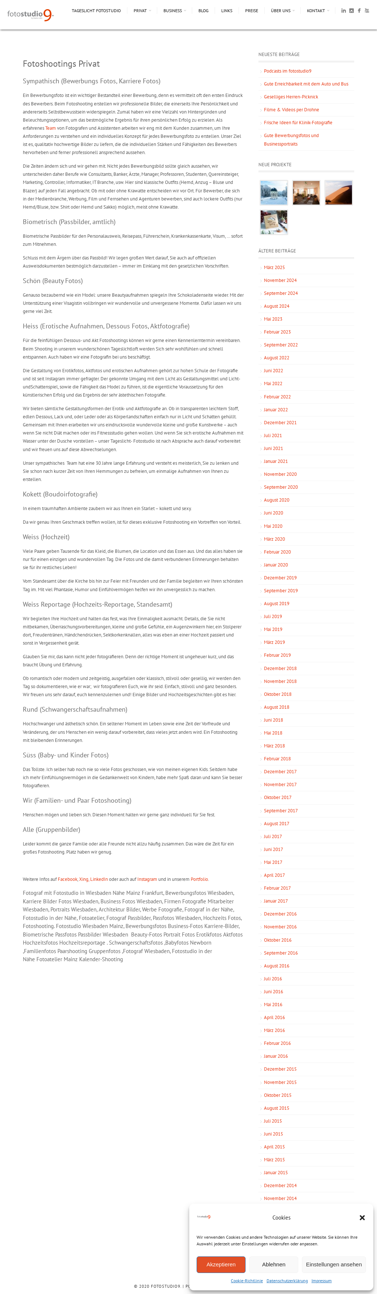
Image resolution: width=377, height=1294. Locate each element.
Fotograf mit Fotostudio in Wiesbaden (67, 892)
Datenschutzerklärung (287, 1280)
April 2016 (274, 1017)
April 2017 (274, 875)
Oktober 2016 (278, 940)
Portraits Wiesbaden (73, 909)
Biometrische (39, 934)
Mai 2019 (273, 629)
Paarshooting (72, 951)
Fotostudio (68, 925)
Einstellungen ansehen (334, 1264)
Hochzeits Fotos (222, 917)
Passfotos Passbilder (78, 934)
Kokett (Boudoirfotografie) (60, 494)
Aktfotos (233, 934)
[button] (362, 1217)
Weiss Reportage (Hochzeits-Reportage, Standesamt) (97, 604)
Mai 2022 (273, 383)
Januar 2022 (276, 410)
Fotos (188, 934)
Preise (251, 10)
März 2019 (274, 642)
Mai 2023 (273, 319)
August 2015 (276, 1108)
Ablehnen (273, 1264)
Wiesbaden (95, 925)
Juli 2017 (273, 836)
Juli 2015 (273, 1121)
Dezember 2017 (280, 771)
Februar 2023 (277, 332)
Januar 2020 (276, 565)
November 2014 (280, 1198)
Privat (140, 10)
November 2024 (280, 280)
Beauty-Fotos (147, 934)
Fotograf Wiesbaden (146, 951)
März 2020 (274, 539)
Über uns (280, 10)
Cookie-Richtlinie (247, 1280)
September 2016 (281, 953)
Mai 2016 (273, 1004)
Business (172, 10)
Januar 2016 (276, 1056)
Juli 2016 (273, 979)
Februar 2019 (277, 655)
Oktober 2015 (278, 1095)
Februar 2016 (277, 1043)
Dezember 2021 (280, 422)
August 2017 (276, 823)
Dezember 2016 (280, 914)
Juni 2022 (273, 370)
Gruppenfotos (104, 951)
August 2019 (276, 603)
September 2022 (281, 345)
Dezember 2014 (280, 1185)
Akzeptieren (221, 1264)
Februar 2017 (277, 888)
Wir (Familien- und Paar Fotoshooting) (77, 800)
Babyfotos (176, 942)
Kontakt (316, 10)
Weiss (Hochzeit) (46, 537)
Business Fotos (118, 901)
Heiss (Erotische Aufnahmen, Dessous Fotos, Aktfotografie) (106, 326)
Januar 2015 (276, 1172)
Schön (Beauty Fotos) (53, 280)
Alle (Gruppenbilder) (51, 829)
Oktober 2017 (278, 797)
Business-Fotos (185, 925)
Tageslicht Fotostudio (96, 10)
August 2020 (276, 500)
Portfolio (199, 879)
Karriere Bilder (40, 901)
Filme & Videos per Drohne (291, 110)
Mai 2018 (273, 733)
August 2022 (276, 358)
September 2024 (281, 293)
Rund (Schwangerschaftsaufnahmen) (75, 709)
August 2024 (276, 306)
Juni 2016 (273, 991)
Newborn (200, 942)
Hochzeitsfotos (40, 942)
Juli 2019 (273, 616)
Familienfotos (40, 951)
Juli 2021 (273, 435)
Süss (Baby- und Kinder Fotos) (66, 755)
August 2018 (276, 707)
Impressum (321, 1280)
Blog (203, 10)
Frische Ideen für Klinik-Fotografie (298, 122)
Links (226, 10)
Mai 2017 (273, 862)
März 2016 (274, 1030)
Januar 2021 (276, 461)
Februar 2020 (277, 552)
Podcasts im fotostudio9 (287, 71)
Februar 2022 (277, 397)
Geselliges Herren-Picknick (291, 97)
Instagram (147, 879)
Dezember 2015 (280, 1069)
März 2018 (274, 746)
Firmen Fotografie (185, 901)
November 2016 (280, 927)
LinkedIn (99, 879)
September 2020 (281, 487)
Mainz (116, 925)
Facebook (67, 879)
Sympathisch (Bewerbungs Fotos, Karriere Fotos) (92, 81)
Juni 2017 (273, 849)
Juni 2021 (273, 448)
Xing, (84, 879)
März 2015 (274, 1160)
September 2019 (281, 590)
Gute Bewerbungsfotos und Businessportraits (291, 139)
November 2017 (280, 784)
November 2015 (280, 1082)
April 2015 (274, 1147)
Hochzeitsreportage (82, 942)
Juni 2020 (273, 513)
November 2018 (280, 681)
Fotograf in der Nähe (208, 909)
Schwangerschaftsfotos (136, 942)
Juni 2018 (273, 720)
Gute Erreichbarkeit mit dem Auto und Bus (306, 84)
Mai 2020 (273, 526)
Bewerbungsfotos (185, 892)
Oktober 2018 (278, 694)
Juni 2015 (273, 1134)
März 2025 (274, 267)
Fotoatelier (49, 959)
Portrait (172, 934)
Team (50, 128)
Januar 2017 (276, 901)
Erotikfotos (209, 934)
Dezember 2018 (280, 668)
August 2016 (276, 966)
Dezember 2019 (280, 578)
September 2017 (281, 811)
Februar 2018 (277, 759)
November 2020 (280, 474)
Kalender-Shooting (101, 959)
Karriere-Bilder (221, 925)
